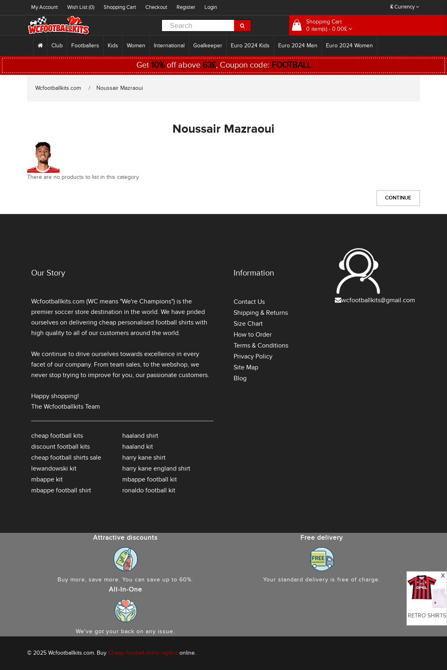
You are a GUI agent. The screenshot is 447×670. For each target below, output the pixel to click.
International (169, 45)
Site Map (246, 367)
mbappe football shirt (61, 490)
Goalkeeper (207, 45)
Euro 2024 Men (297, 45)
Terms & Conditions (261, 345)
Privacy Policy (253, 356)
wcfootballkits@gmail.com (378, 300)
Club (57, 45)
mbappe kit (47, 479)
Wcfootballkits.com (58, 88)
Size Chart (248, 324)
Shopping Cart (120, 7)
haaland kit (137, 447)
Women (136, 45)
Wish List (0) (80, 7)
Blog (240, 378)
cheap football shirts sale (66, 458)
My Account (44, 7)
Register (186, 7)
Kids (113, 45)
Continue (398, 198)
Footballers (85, 45)
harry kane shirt (144, 458)
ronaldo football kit (148, 490)
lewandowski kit (54, 468)
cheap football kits (57, 436)
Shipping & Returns (261, 313)
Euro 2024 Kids (250, 45)
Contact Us (249, 302)
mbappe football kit (149, 479)
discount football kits (60, 447)
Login (210, 7)
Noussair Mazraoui (119, 88)
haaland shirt (140, 436)
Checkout (156, 7)
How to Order (253, 335)
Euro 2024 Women (349, 45)
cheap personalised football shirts (146, 322)
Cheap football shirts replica (143, 652)
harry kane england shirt (156, 468)
